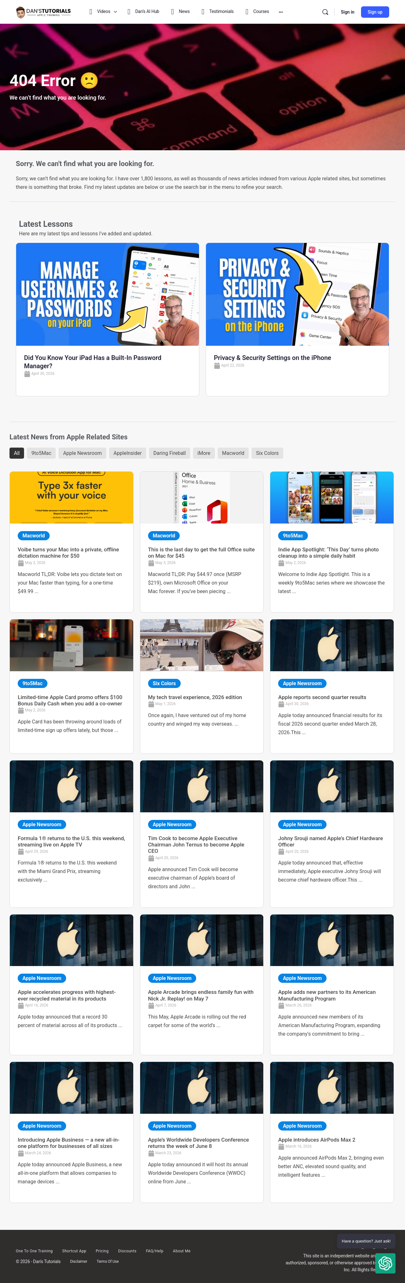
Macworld (233, 453)
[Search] (325, 12)
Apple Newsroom (82, 453)
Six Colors (267, 453)
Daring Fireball (169, 453)
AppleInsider (128, 453)
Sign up (375, 12)
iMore (203, 453)
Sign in (347, 12)
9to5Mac (41, 453)
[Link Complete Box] (71, 542)
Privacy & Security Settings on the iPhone (272, 358)
